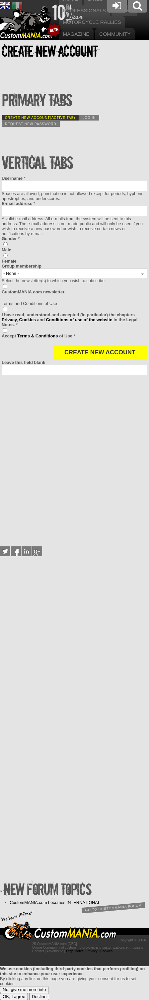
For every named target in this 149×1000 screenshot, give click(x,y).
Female (9, 261)
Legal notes (75, 951)
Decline (39, 996)
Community (115, 34)
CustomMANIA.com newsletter (33, 291)
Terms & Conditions (37, 335)
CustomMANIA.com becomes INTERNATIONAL (55, 902)
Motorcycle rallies (92, 22)
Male (6, 249)
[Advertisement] (74, 459)
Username (14, 178)
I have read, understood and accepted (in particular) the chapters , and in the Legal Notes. (69, 319)
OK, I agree (14, 996)
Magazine (76, 34)
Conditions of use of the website (79, 319)
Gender (11, 238)
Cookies (27, 319)
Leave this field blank (23, 362)
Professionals (84, 10)
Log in (89, 118)
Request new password (30, 124)
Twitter (5, 551)
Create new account (40, 118)
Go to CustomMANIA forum (113, 908)
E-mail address (18, 203)
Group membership (21, 266)
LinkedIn (27, 551)
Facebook (16, 551)
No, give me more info (24, 989)
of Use (38, 335)
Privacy (9, 319)
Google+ (37, 551)
